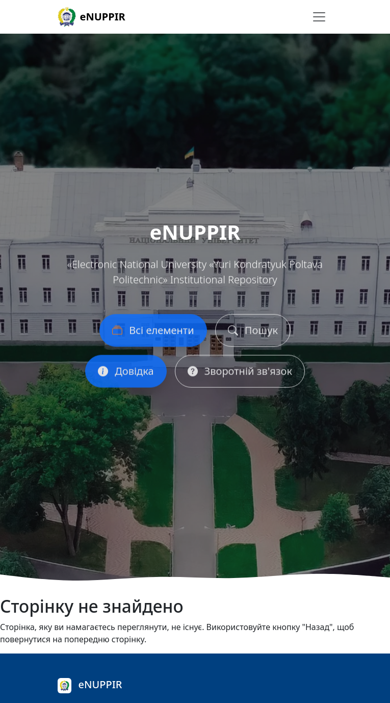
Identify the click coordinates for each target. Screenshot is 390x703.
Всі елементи (153, 333)
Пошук (253, 333)
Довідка (126, 374)
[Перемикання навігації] (319, 17)
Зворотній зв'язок (240, 374)
